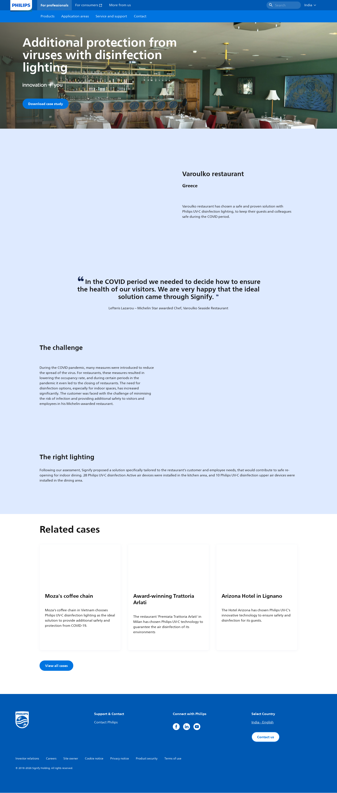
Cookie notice (94, 758)
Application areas (75, 16)
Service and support (111, 16)
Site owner (70, 758)
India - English (262, 722)
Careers (51, 758)
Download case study (45, 104)
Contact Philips (106, 722)
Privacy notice (119, 758)
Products (47, 16)
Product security (147, 758)
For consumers (88, 5)
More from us (120, 5)
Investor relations (27, 758)
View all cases (56, 666)
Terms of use (172, 758)
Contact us (265, 737)
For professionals (54, 5)
